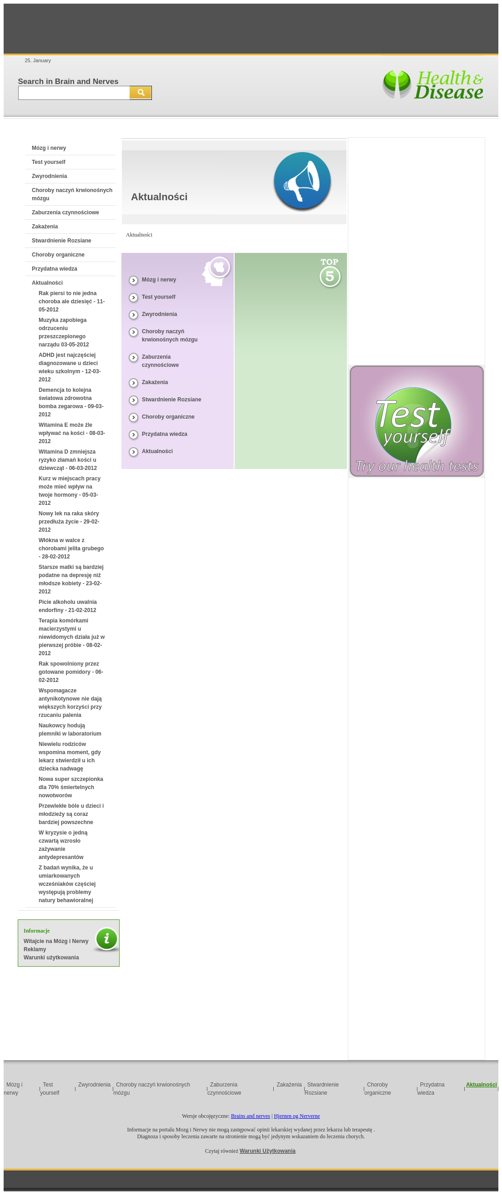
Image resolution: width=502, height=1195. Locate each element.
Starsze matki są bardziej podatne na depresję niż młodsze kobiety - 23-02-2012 (71, 579)
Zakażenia (45, 226)
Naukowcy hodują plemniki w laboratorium (70, 729)
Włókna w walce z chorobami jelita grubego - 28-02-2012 (71, 548)
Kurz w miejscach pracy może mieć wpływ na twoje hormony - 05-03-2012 (69, 490)
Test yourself (48, 162)
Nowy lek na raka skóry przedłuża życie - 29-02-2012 (69, 521)
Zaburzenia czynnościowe (65, 212)
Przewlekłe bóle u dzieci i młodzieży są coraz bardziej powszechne (71, 814)
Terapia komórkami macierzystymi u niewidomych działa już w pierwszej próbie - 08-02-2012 (72, 637)
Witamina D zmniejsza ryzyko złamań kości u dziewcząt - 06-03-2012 (68, 460)
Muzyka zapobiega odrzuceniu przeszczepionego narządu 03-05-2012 (64, 332)
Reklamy (35, 949)
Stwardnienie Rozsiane (61, 240)
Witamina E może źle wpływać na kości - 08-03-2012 (72, 433)
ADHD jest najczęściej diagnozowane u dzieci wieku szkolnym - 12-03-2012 (70, 367)
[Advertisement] (251, 28)
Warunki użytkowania (51, 957)
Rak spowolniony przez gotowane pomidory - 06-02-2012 (71, 672)
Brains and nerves (250, 1116)
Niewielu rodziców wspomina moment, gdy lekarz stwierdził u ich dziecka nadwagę (70, 756)
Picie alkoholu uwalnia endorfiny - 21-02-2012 (68, 606)
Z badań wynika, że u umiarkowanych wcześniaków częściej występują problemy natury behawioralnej (67, 884)
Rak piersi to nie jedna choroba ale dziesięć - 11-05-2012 (72, 301)
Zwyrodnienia (49, 176)
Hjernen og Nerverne (297, 1116)
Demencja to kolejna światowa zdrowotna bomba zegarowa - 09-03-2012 (71, 402)
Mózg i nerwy (49, 148)
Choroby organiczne (58, 255)
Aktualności (47, 283)
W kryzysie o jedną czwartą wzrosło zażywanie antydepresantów (63, 845)
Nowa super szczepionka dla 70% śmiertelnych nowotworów (71, 787)
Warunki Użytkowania (268, 1151)
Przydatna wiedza (54, 269)
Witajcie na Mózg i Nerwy (56, 941)
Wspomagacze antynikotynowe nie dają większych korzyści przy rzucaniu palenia (70, 702)
